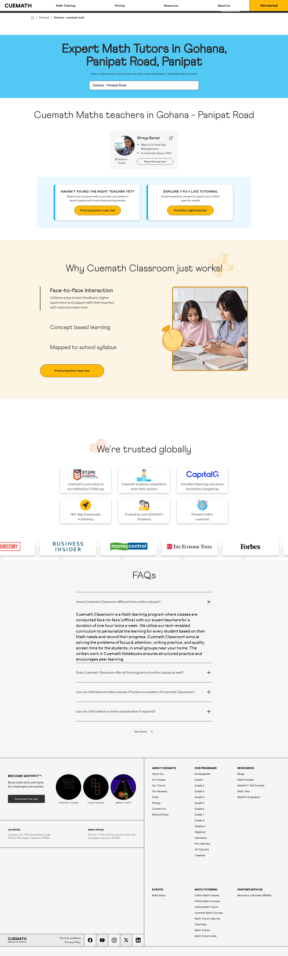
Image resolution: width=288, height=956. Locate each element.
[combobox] (139, 85)
